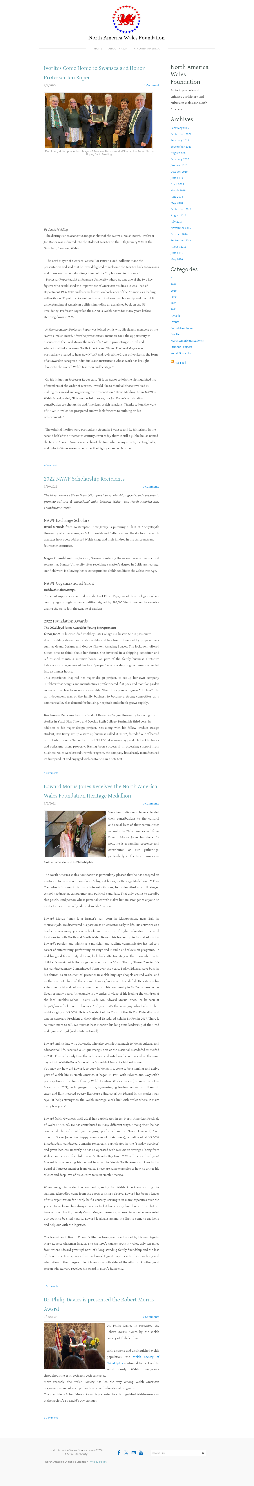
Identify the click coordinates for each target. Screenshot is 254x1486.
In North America (146, 48)
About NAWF (117, 48)
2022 (174, 309)
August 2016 (179, 247)
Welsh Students (181, 353)
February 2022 (180, 140)
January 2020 (179, 165)
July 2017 (177, 222)
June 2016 (177, 253)
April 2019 (177, 184)
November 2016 (181, 228)
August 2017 (179, 215)
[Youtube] (141, 1462)
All (173, 278)
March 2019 (178, 190)
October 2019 (179, 172)
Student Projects (182, 347)
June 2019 (177, 178)
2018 (174, 284)
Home (98, 48)
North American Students (188, 340)
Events (175, 322)
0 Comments (151, 486)
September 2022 (181, 134)
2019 (174, 290)
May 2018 (177, 203)
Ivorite (175, 334)
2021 (174, 303)
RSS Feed (181, 363)
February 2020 (180, 159)
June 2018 (177, 197)
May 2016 (177, 259)
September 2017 (181, 209)
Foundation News (182, 328)
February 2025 (180, 128)
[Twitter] (126, 1462)
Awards (176, 315)
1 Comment (151, 85)
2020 (174, 297)
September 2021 (181, 147)
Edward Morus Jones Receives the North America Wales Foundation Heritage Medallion (95, 796)
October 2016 (179, 234)
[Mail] (133, 1462)
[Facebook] (119, 1462)
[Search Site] (178, 1462)
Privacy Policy (98, 1471)
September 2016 (181, 240)
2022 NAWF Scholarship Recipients (88, 478)
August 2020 (179, 153)
